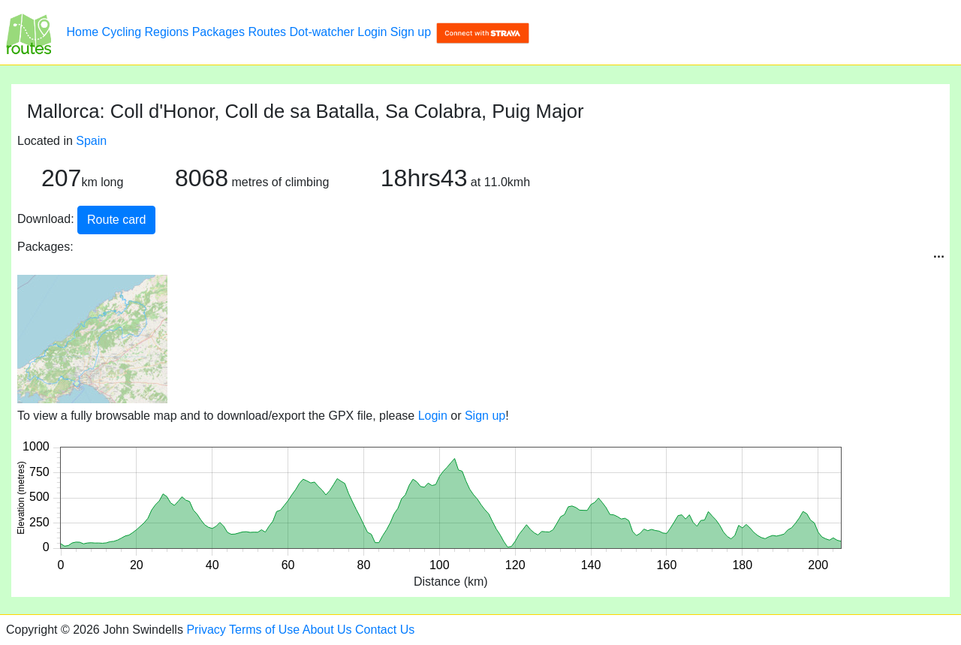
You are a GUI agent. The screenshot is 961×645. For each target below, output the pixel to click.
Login (372, 32)
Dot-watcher (322, 32)
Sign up (410, 32)
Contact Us (384, 629)
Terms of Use (264, 629)
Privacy (205, 629)
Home (82, 32)
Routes (267, 32)
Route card (116, 219)
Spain (91, 140)
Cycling (121, 32)
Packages (218, 32)
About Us (327, 629)
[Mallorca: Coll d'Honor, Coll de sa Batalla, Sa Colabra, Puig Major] (28, 32)
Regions (167, 32)
